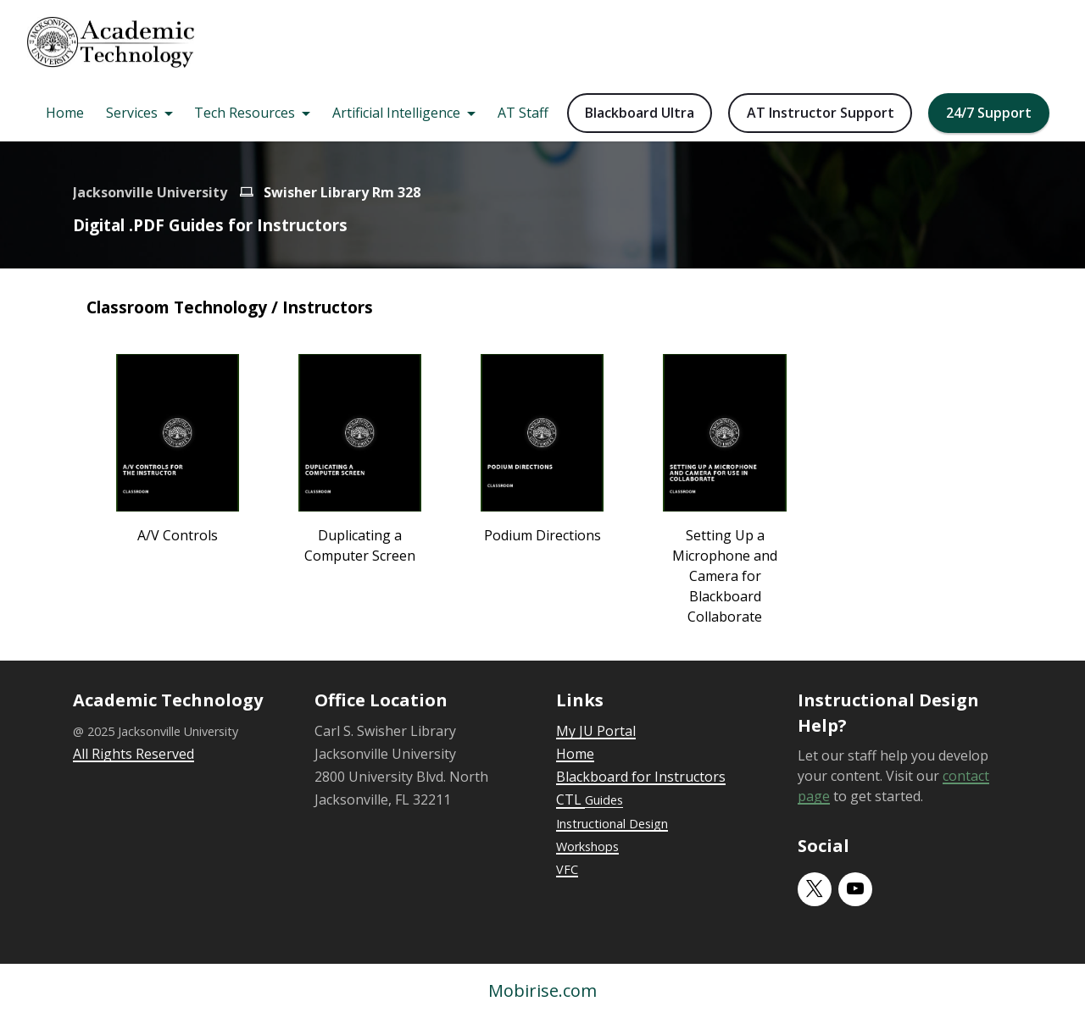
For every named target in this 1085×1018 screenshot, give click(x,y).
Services (132, 112)
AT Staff (523, 112)
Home (65, 112)
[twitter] (814, 889)
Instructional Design (612, 824)
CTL (570, 799)
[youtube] (855, 889)
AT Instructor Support (820, 112)
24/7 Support (989, 112)
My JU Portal (596, 731)
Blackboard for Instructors (641, 776)
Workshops (587, 846)
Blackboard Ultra (639, 112)
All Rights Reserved (133, 753)
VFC (567, 869)
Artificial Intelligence (396, 112)
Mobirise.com (542, 990)
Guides (604, 800)
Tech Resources (244, 112)
